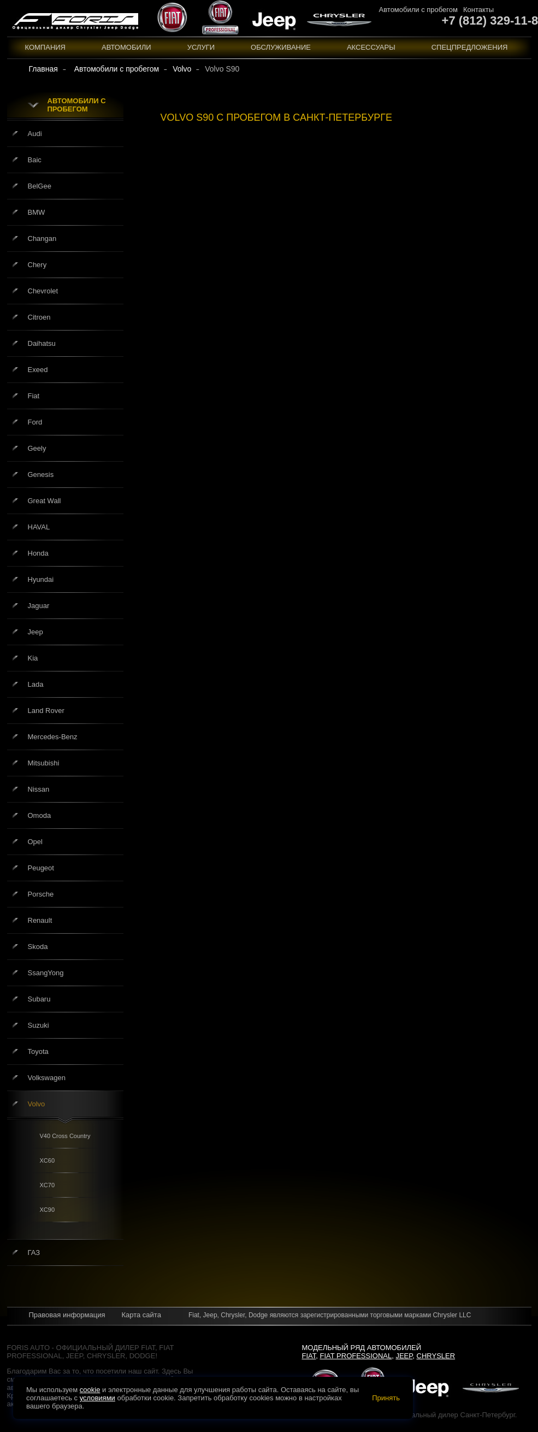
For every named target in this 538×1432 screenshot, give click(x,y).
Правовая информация (67, 1315)
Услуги (201, 47)
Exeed (38, 370)
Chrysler (436, 1356)
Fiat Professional (356, 1356)
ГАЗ (34, 1252)
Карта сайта (141, 1315)
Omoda (39, 815)
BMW (36, 212)
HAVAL (39, 527)
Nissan (39, 789)
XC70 (47, 1185)
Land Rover (46, 710)
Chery (37, 265)
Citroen (39, 317)
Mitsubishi (44, 763)
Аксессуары (371, 47)
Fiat (34, 396)
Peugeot (41, 868)
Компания (45, 47)
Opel (35, 842)
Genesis (41, 474)
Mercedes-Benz (53, 737)
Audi (35, 133)
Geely (37, 448)
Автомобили (126, 47)
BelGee (39, 186)
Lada (36, 684)
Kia (33, 658)
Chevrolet (43, 291)
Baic (35, 160)
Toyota (38, 1051)
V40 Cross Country (65, 1136)
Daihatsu (42, 343)
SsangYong (46, 973)
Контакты (478, 9)
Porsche (41, 894)
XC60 (47, 1160)
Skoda (38, 946)
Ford (35, 422)
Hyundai (41, 579)
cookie (90, 1390)
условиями (97, 1398)
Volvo (36, 1104)
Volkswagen (47, 1078)
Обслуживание (281, 47)
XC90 (47, 1209)
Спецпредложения (469, 47)
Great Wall (44, 501)
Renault (40, 920)
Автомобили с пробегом (418, 9)
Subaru (39, 999)
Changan (42, 238)
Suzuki (38, 1025)
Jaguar (39, 606)
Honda (38, 553)
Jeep (35, 632)
